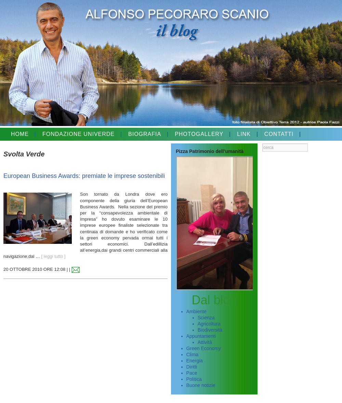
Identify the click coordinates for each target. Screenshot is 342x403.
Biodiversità (210, 330)
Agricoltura (209, 323)
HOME (20, 134)
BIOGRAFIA (144, 134)
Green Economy (203, 348)
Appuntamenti (201, 336)
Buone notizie (200, 385)
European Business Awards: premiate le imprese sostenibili (84, 175)
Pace (191, 373)
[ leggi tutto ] (53, 256)
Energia (194, 360)
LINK (244, 134)
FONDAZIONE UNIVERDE (78, 134)
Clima (192, 354)
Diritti (191, 367)
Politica (194, 379)
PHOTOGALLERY (199, 134)
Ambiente (196, 311)
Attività (205, 342)
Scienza (206, 317)
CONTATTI (279, 134)
